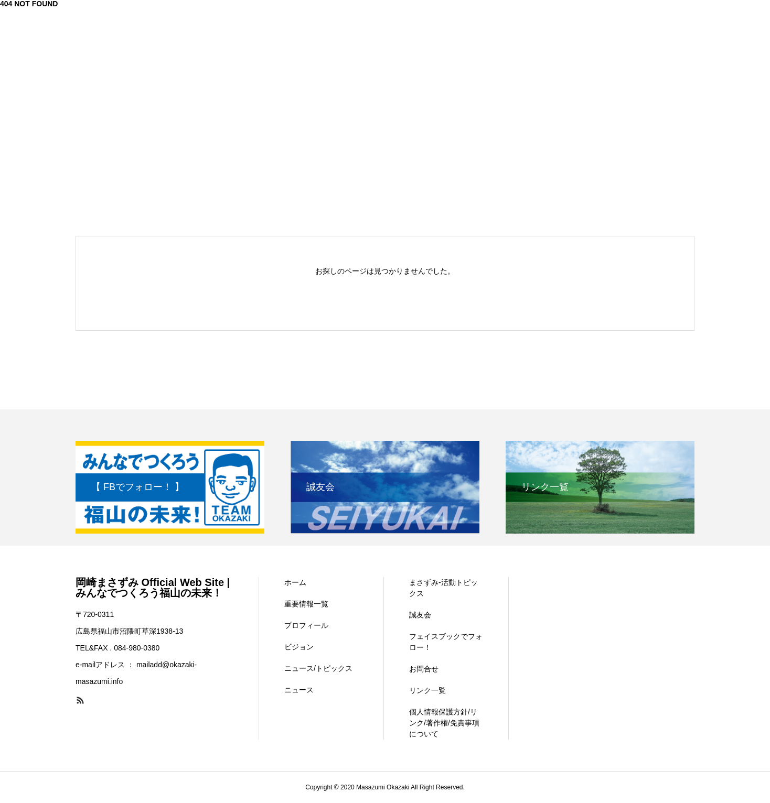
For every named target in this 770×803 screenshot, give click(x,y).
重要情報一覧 (306, 604)
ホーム (295, 582)
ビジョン (299, 647)
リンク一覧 (427, 690)
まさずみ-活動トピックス (443, 588)
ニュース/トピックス (318, 668)
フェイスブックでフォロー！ (446, 642)
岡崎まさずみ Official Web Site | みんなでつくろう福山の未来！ (153, 588)
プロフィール (306, 625)
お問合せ (424, 669)
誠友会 (420, 615)
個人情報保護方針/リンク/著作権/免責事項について (444, 723)
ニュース (299, 690)
